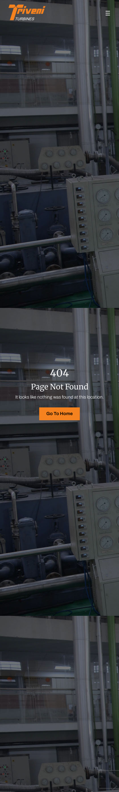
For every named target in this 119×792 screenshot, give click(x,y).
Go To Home (59, 413)
